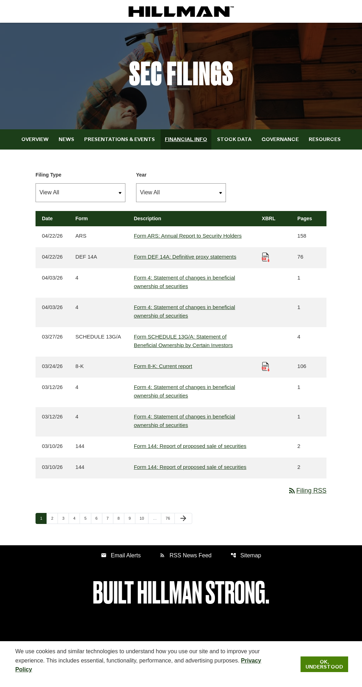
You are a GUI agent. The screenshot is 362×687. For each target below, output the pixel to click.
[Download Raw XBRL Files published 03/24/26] (266, 366)
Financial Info (186, 139)
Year (141, 175)
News (66, 139)
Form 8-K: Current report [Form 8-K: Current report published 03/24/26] (163, 366)
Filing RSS (307, 490)
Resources (325, 139)
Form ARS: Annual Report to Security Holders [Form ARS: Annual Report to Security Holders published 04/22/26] (188, 236)
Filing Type (48, 175)
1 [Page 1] (43, 518)
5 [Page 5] (87, 518)
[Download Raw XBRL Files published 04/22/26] (266, 257)
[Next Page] (183, 518)
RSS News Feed (185, 555)
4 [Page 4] (76, 518)
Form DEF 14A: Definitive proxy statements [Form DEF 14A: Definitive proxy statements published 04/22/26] (185, 257)
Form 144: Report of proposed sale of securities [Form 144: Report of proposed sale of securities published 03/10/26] (190, 446)
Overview (35, 139)
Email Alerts (121, 555)
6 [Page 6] (98, 518)
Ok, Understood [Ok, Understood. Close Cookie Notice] (324, 664)
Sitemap (246, 555)
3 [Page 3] (65, 518)
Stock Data (234, 139)
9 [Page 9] (131, 518)
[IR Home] (181, 11)
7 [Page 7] (109, 518)
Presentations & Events (119, 139)
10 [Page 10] (143, 518)
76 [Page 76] (169, 518)
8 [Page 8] (120, 518)
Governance (280, 139)
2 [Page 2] (54, 518)
